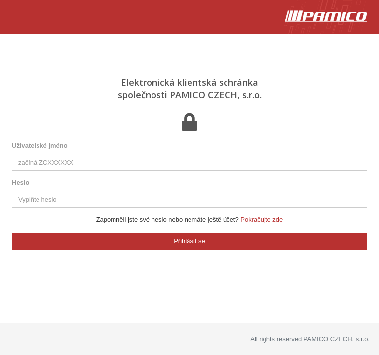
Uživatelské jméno (40, 145)
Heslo (20, 182)
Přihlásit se (189, 241)
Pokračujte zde (261, 219)
